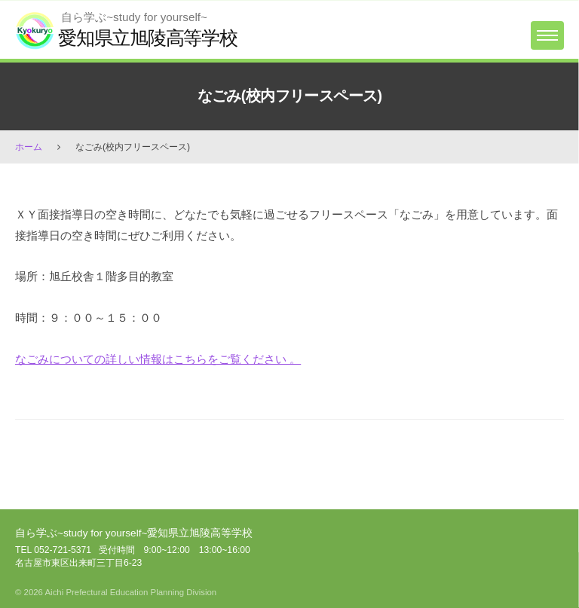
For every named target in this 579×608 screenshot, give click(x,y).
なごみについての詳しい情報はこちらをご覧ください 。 (158, 359)
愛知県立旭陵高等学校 (147, 37)
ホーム (28, 147)
